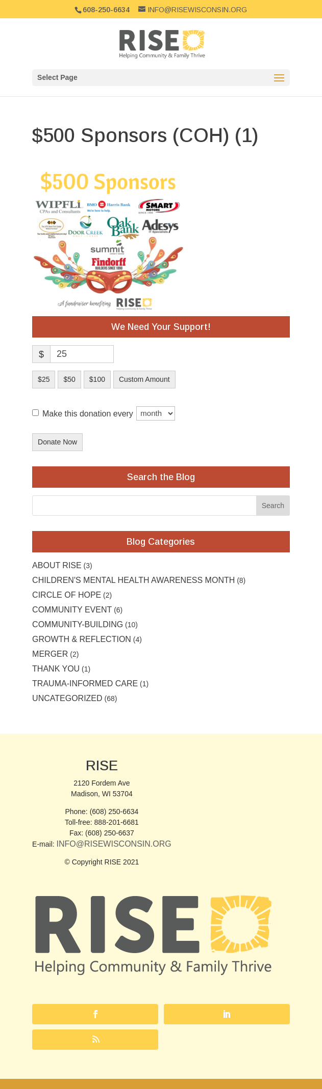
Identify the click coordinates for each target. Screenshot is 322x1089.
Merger (50, 654)
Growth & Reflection (81, 639)
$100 (97, 379)
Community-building (77, 624)
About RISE (57, 565)
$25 (43, 379)
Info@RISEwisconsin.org (114, 844)
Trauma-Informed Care (85, 683)
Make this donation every (108, 413)
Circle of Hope (66, 595)
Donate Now (57, 442)
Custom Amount (144, 379)
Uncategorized (67, 698)
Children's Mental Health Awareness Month (133, 580)
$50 (69, 379)
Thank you (56, 668)
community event (72, 609)
